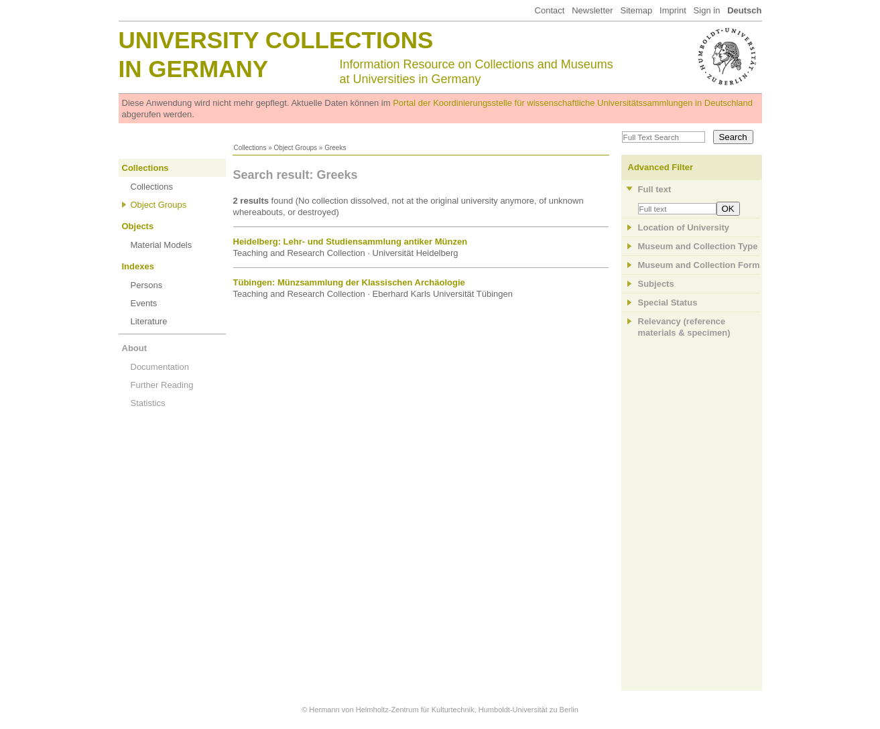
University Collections (276, 40)
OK (728, 209)
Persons (147, 285)
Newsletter (592, 10)
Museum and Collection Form (699, 265)
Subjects (656, 284)
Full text (655, 189)
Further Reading (162, 385)
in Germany (194, 69)
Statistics (148, 403)
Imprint (672, 10)
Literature (149, 321)
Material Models (161, 245)
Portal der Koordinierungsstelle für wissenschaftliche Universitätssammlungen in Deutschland (573, 103)
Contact (550, 10)
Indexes (138, 266)
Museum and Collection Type (698, 246)
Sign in (707, 10)
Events (144, 303)
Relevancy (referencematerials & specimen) (684, 327)
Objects (138, 226)
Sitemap (636, 10)
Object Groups (295, 147)
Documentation (160, 367)
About (134, 348)
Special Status (668, 302)
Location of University (684, 227)
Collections (250, 147)
